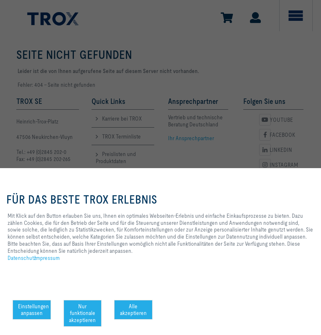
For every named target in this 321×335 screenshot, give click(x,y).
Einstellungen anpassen (33, 310)
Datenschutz (22, 257)
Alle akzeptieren (133, 310)
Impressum (47, 257)
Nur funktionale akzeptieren (82, 313)
